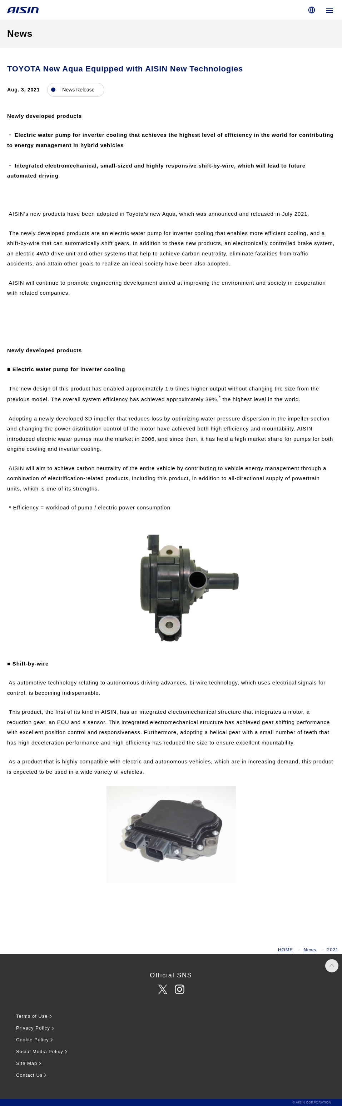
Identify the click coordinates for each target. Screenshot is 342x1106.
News (310, 949)
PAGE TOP (331, 965)
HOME (285, 949)
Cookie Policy (32, 1039)
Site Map (26, 1063)
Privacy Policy (33, 1028)
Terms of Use (32, 1016)
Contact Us (29, 1075)
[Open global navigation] (329, 10)
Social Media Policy (39, 1051)
